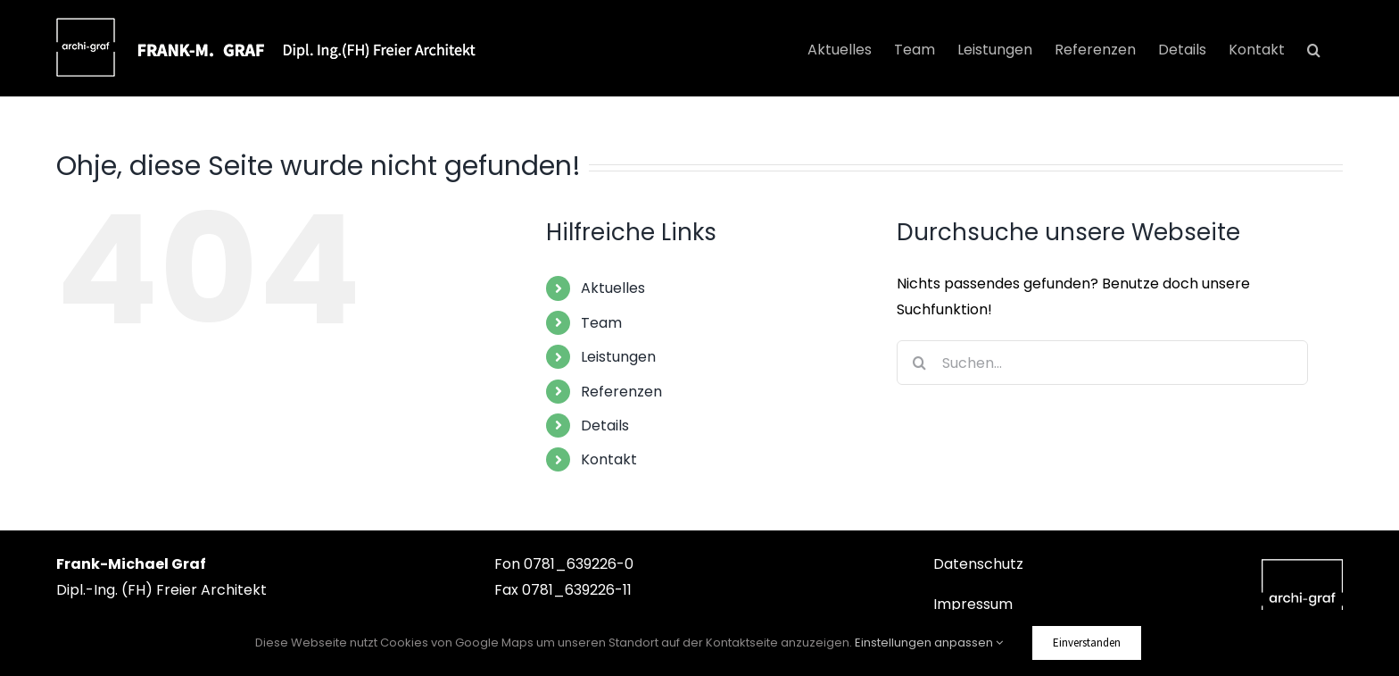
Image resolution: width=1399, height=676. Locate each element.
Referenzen (621, 391)
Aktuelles (613, 288)
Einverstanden (1087, 642)
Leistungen (618, 356)
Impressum (973, 604)
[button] (1313, 50)
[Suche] (919, 362)
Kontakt (609, 459)
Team (601, 323)
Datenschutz (978, 564)
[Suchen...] (1102, 362)
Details (605, 425)
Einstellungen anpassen (929, 642)
